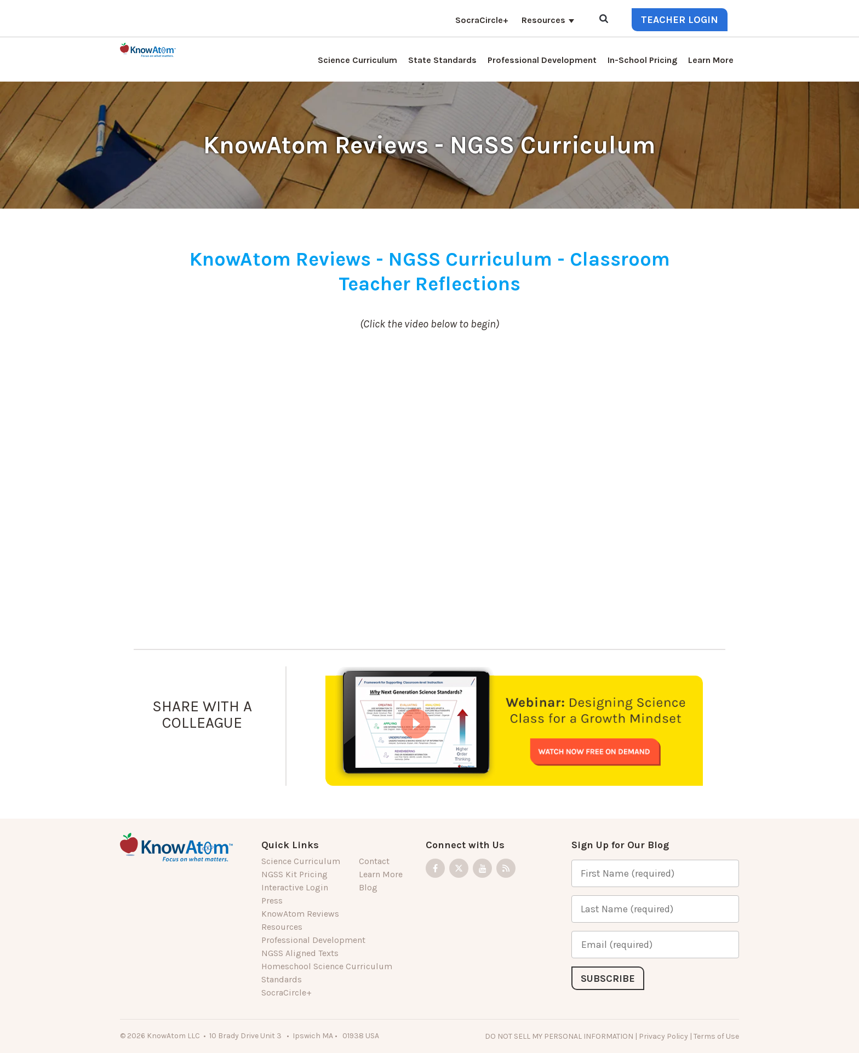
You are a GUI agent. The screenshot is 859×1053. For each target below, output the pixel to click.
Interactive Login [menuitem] (294, 887)
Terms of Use (716, 1036)
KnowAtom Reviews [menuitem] (300, 913)
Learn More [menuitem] (711, 60)
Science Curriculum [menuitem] (357, 60)
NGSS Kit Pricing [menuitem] (294, 874)
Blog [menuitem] (368, 887)
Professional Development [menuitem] (542, 60)
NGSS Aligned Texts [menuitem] (300, 953)
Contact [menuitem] (374, 861)
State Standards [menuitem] (442, 60)
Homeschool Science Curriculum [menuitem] (326, 966)
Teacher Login (679, 20)
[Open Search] (603, 19)
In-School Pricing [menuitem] (642, 60)
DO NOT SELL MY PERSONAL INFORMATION (559, 1036)
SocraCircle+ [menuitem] (481, 20)
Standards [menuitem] (281, 979)
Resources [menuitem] (543, 20)
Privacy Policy (663, 1036)
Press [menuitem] (272, 900)
